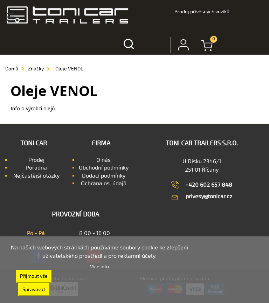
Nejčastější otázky (36, 175)
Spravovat (33, 289)
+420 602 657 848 (208, 184)
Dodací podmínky (103, 175)
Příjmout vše (34, 276)
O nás (103, 160)
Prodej (36, 160)
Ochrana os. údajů (103, 183)
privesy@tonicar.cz (209, 196)
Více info (99, 267)
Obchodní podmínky (104, 167)
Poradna (36, 167)
